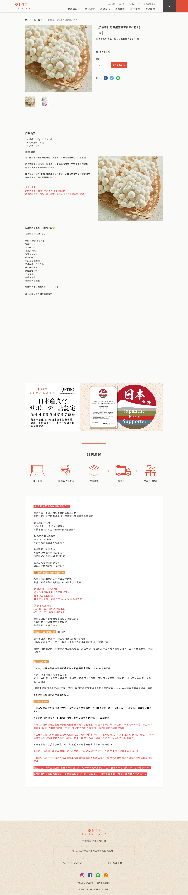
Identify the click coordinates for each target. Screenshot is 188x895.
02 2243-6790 (72, 863)
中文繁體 (111, 4)
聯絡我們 (115, 863)
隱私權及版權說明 (85, 882)
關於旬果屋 (74, 8)
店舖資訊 (105, 8)
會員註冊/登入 (149, 4)
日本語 (121, 4)
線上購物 (90, 8)
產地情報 (135, 8)
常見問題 (150, 8)
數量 (98, 59)
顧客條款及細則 (103, 882)
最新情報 (120, 8)
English (132, 4)
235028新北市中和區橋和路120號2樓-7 (94, 850)
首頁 (27, 20)
